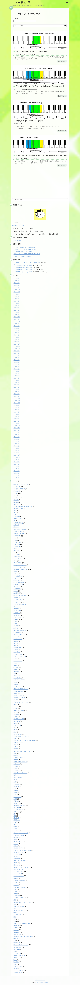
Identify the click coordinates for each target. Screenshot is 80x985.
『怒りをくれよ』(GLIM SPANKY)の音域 (25, 249)
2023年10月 (17, 348)
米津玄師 (16, 927)
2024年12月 (17, 317)
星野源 (15, 862)
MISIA (15, 889)
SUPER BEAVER (18, 691)
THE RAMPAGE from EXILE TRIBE (23, 936)
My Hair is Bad (18, 873)
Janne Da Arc (17, 678)
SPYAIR (16, 704)
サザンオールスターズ (20, 656)
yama (15, 912)
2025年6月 (17, 303)
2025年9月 (17, 296)
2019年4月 (17, 471)
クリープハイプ (18, 617)
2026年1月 (17, 287)
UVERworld (17, 544)
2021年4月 (17, 416)
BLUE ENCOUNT (18, 848)
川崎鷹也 (16, 597)
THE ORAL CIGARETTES (21, 569)
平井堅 (15, 826)
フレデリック (17, 854)
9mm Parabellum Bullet (20, 604)
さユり (15, 658)
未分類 (15, 493)
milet (15, 904)
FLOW (15, 856)
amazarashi (17, 516)
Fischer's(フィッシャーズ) (21, 833)
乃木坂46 (16, 786)
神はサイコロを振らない (20, 595)
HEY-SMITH (17, 858)
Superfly (16, 693)
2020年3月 (17, 446)
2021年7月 (17, 409)
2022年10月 (17, 375)
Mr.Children (17, 895)
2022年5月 (17, 387)
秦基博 (15, 792)
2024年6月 (17, 330)
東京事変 (16, 749)
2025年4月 (17, 308)
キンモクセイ (17, 610)
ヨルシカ (16, 930)
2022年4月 (17, 389)
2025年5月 (17, 305)
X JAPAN (16, 554)
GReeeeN (16, 619)
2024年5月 (17, 332)
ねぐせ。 (16, 779)
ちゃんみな (17, 721)
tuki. (15, 727)
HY (14, 552)
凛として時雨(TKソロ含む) (21, 945)
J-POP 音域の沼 (21, 2)
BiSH (15, 824)
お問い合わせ (17, 240)
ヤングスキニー (18, 914)
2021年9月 (17, 405)
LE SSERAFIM (18, 947)
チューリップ (17, 725)
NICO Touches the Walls (20, 773)
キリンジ (16, 606)
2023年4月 (17, 362)
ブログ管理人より (19, 970)
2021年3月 (17, 419)
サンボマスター (18, 661)
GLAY (15, 623)
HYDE (15, 788)
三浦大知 (16, 891)
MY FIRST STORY (19, 871)
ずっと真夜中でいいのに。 (21, 702)
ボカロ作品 (17, 491)
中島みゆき (17, 764)
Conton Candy (17, 643)
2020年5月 (17, 441)
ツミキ (15, 729)
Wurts (15, 960)
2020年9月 (17, 432)
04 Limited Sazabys (19, 835)
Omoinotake (17, 580)
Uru (15, 548)
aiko (15, 495)
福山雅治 (16, 837)
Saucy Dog (17, 652)
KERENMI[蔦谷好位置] (20, 630)
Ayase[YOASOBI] (18, 518)
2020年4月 (17, 443)
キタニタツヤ (17, 602)
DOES (15, 753)
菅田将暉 (16, 699)
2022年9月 (17, 378)
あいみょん (17, 497)
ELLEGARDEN (18, 563)
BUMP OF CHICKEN (19, 805)
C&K (15, 663)
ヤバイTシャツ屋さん (20, 910)
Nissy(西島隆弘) (18, 777)
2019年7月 (17, 464)
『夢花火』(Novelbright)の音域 (22, 256)
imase (15, 540)
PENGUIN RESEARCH (20, 860)
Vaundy (16, 790)
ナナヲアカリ (17, 770)
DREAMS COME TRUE (20, 762)
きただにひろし (18, 599)
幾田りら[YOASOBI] (19, 533)
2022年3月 (17, 391)
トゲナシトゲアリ (19, 757)
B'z (14, 814)
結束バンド (17, 628)
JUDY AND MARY (19, 680)
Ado (15, 512)
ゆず (15, 921)
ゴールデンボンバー (19, 634)
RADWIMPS (17, 932)
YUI (15, 917)
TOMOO (16, 760)
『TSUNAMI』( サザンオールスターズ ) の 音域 (27, 262)
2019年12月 (17, 452)
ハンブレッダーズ (19, 809)
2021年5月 (17, 414)
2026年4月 (17, 280)
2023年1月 (17, 369)
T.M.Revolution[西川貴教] (21, 736)
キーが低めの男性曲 (19, 488)
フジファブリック (19, 841)
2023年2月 (17, 366)
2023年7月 (17, 355)
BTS (15, 816)
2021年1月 (17, 423)
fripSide (16, 846)
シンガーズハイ (18, 686)
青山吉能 (16, 500)
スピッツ (16, 706)
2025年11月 (17, 292)
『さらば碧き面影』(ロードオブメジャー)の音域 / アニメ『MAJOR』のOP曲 (39, 86)
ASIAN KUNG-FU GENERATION (23, 506)
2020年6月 (17, 439)
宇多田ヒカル (17, 546)
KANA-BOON (17, 589)
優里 (15, 919)
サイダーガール (18, 647)
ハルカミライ (17, 803)
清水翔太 (16, 675)
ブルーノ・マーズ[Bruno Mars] (22, 850)
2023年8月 (17, 353)
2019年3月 (17, 473)
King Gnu (16, 608)
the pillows (16, 831)
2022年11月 (17, 373)
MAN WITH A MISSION (20, 887)
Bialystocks (17, 812)
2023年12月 (17, 344)
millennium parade (19, 906)
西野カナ (16, 775)
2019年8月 (17, 462)
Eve (15, 538)
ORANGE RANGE (19, 582)
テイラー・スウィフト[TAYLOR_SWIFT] (25, 740)
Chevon (16, 669)
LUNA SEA (17, 949)
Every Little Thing (18, 558)
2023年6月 (17, 357)
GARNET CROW (18, 584)
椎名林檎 (16, 667)
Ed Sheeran (17, 556)
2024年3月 (17, 337)
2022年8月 (17, 380)
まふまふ (16, 882)
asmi (15, 510)
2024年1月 (17, 341)
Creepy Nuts (17, 615)
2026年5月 (17, 278)
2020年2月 (17, 448)
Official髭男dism (18, 576)
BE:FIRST (16, 818)
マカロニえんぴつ (19, 876)
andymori (16, 525)
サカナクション (18, 654)
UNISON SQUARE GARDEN (22, 923)
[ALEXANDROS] (18, 523)
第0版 (46, 982)
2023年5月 (17, 360)
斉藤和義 (16, 649)
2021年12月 (17, 398)
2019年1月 (17, 477)
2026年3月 (17, 283)
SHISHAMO (17, 671)
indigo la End (17, 542)
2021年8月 (17, 407)
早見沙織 (16, 801)
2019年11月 (17, 455)
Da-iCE (16, 712)
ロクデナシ (17, 957)
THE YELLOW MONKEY (20, 529)
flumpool (16, 844)
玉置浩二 (16, 716)
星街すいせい (17, 865)
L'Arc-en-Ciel (17, 934)
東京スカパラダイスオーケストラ (23, 751)
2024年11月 (17, 319)
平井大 (15, 828)
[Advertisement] (40, 180)
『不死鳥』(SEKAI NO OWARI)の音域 (24, 247)
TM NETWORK (18, 734)
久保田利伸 (17, 613)
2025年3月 (17, 310)
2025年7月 (17, 301)
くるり (15, 621)
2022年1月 (17, 396)
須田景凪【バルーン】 (20, 697)
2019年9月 (17, 459)
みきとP (16, 893)
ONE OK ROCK (18, 966)
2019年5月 (17, 468)
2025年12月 (17, 289)
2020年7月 (17, 437)
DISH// (15, 738)
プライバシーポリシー (40, 980)
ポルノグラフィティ (19, 869)
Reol (15, 951)
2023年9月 (17, 351)
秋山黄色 (16, 502)
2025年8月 (17, 298)
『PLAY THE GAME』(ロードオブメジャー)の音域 (31, 51)
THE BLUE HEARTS (19, 852)
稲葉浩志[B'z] (17, 536)
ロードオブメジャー (31, 54)
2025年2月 (17, 312)
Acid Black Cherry (18, 508)
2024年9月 (17, 323)
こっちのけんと (18, 639)
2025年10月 (17, 294)
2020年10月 (17, 430)
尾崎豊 (15, 571)
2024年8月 (17, 326)
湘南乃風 (16, 684)
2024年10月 (17, 321)
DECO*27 (16, 744)
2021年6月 (17, 412)
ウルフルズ (17, 550)
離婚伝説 (16, 938)
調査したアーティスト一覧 (21, 484)
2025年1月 (17, 314)
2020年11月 (17, 428)
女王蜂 (15, 682)
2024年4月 (17, 335)
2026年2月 (17, 285)
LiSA (15, 940)
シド (15, 673)
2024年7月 (17, 328)
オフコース (17, 578)
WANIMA (16, 962)
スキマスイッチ (18, 695)
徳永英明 (16, 755)
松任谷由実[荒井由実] (19, 880)
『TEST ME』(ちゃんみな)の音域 (23, 251)
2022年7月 (17, 382)
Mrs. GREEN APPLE (19, 897)
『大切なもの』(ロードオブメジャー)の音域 (29, 121)
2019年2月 (17, 475)
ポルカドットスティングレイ (22, 867)
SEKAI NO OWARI (19, 710)
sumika (16, 708)
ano (15, 514)
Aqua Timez (17, 504)
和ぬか (15, 964)
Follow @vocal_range (18, 225)
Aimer (15, 561)
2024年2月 (17, 339)
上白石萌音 (17, 593)
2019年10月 (17, 457)
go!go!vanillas (17, 632)
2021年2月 (17, 421)
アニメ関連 (23, 54)
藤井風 (15, 839)
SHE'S (15, 665)
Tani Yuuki (16, 714)
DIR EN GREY (18, 742)
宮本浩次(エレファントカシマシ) (23, 902)
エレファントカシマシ (20, 565)
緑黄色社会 (17, 942)
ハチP (15, 794)
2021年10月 (17, 403)
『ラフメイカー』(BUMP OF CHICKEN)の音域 (27, 254)
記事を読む (62, 61)
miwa (15, 908)
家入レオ (16, 527)
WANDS (16, 968)
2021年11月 (17, 400)
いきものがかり (18, 531)
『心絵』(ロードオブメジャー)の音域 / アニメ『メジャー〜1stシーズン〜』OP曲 (41, 155)
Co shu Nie (17, 637)
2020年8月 (17, 434)
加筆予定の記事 (18, 972)
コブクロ (16, 641)
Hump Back (17, 807)
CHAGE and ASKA (19, 719)
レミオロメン (17, 953)
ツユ (15, 732)
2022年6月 (17, 385)
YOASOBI (16, 925)
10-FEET (16, 746)
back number (17, 797)
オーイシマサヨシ (19, 567)
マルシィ (16, 885)
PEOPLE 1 (17, 820)
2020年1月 (17, 450)
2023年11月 (17, 346)
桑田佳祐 (16, 625)
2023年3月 (17, 364)
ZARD (15, 645)
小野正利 (16, 573)
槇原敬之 (16, 878)
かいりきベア (17, 586)
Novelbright (17, 784)
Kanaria (16, 591)
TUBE (15, 723)
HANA (15, 799)
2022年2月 (17, 394)
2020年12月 (17, 425)
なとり (15, 768)
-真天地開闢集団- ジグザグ (21, 689)
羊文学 (15, 822)
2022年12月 (17, 371)
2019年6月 (17, 466)
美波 (15, 900)
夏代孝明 (16, 766)
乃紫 (15, 782)
